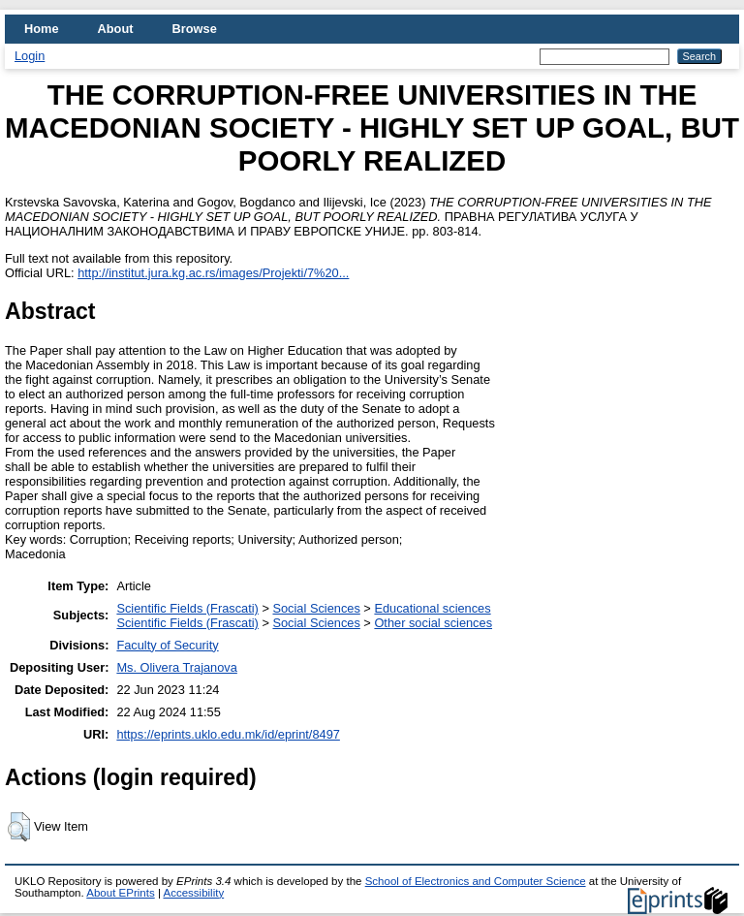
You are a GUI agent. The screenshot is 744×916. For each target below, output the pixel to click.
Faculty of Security (167, 645)
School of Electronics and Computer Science (475, 881)
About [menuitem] (116, 28)
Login (30, 55)
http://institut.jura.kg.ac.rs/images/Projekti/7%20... (213, 273)
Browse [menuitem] (194, 28)
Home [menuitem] (41, 28)
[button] (19, 826)
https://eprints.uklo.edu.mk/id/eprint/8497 (227, 734)
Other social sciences (433, 623)
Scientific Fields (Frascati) (187, 608)
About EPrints (120, 893)
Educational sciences (432, 608)
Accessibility (193, 893)
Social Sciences (315, 608)
